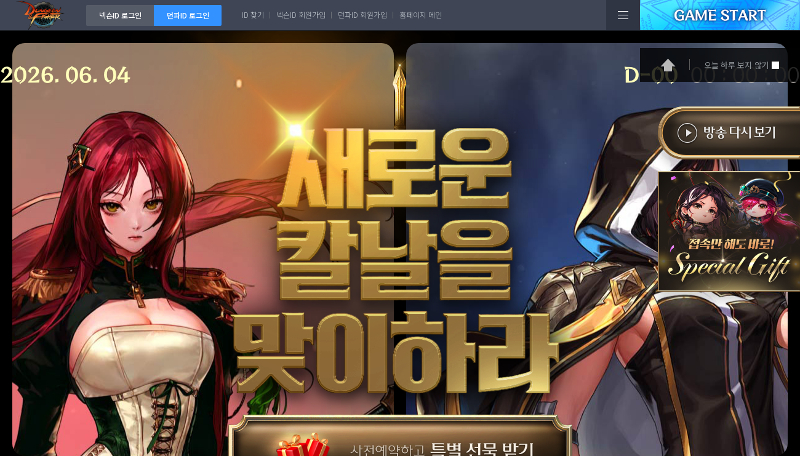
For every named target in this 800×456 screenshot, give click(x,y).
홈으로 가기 (668, 65)
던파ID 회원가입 (362, 14)
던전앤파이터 (43, 15)
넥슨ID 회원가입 (301, 14)
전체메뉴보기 (623, 15)
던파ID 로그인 (188, 15)
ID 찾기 (253, 14)
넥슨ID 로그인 (120, 15)
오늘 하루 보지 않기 (736, 65)
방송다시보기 (725, 138)
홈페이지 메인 (420, 14)
